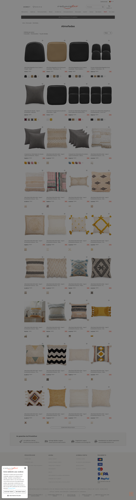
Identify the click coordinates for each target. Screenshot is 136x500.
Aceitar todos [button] (8, 491)
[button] (14, 496)
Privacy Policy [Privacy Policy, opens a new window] (11, 488)
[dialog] (15, 482)
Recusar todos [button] (20, 491)
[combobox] (25, 468)
